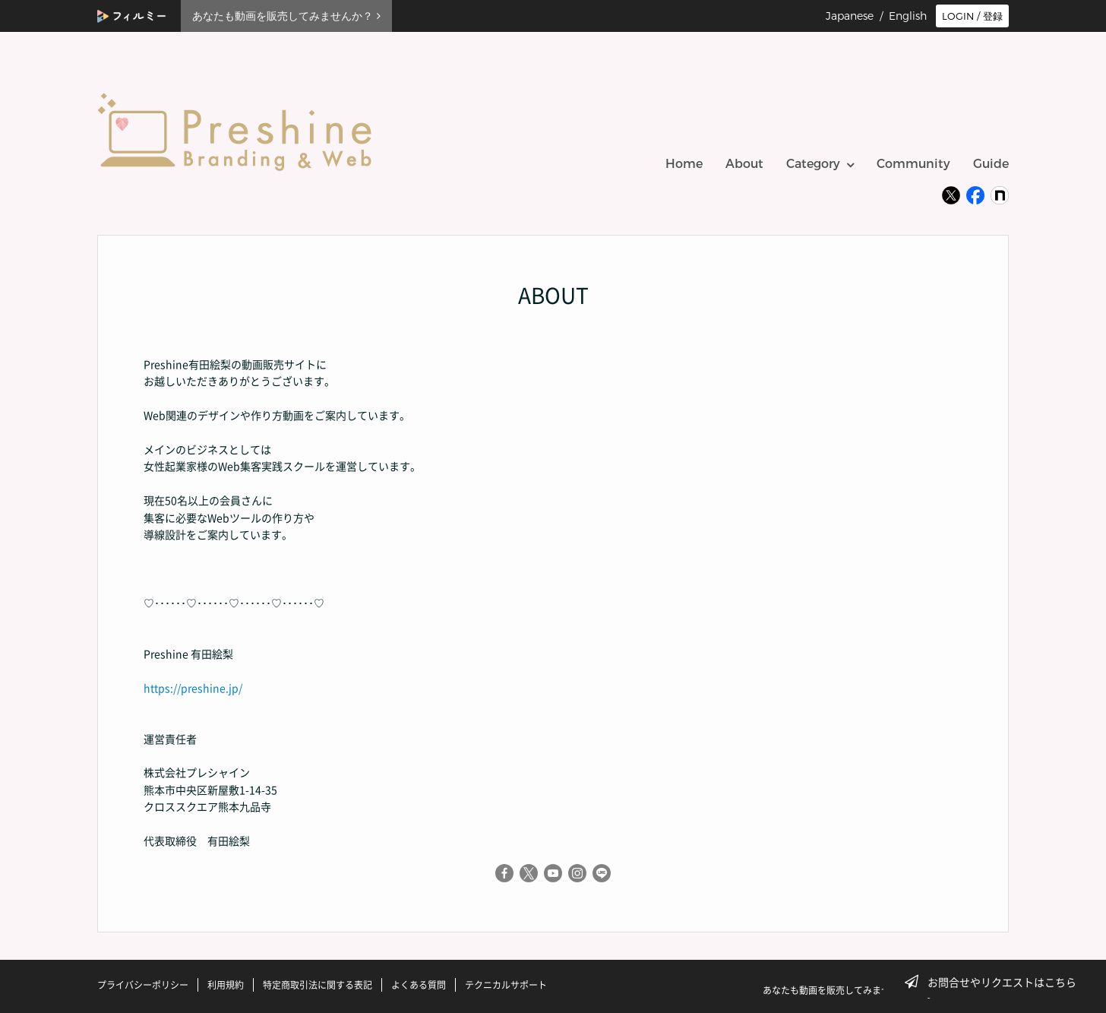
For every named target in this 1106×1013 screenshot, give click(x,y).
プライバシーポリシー (142, 985)
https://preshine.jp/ (193, 687)
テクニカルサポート (506, 985)
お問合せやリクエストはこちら (995, 981)
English (908, 16)
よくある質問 (418, 985)
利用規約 (225, 985)
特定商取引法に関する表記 (317, 985)
